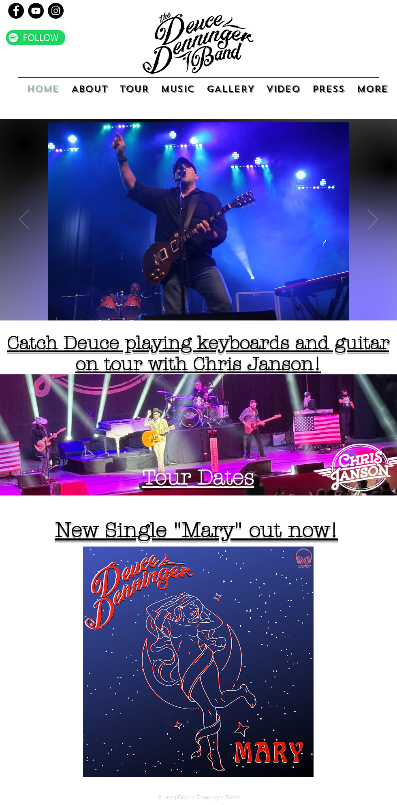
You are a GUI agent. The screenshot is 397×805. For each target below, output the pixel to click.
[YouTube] (36, 11)
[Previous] (24, 220)
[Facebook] (16, 11)
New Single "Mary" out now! (196, 530)
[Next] (373, 220)
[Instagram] (56, 11)
